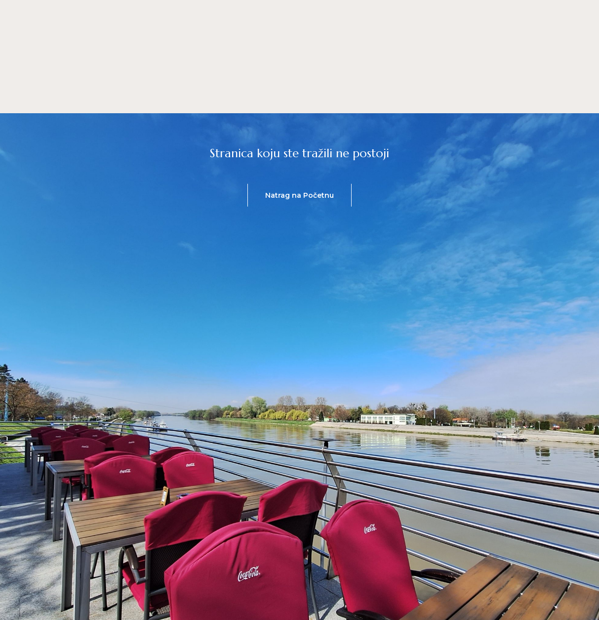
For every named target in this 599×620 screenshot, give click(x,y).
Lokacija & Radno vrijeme (360, 93)
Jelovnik (211, 93)
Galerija (450, 93)
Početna (150, 93)
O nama (269, 93)
